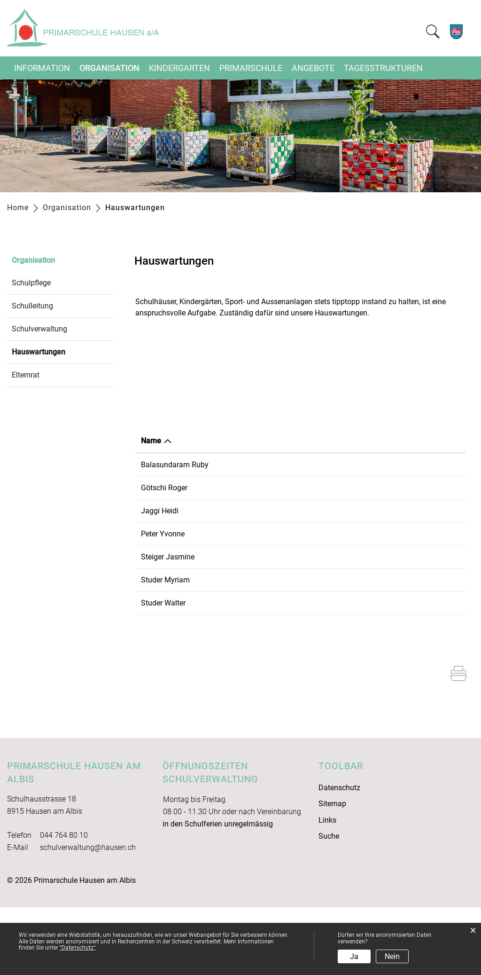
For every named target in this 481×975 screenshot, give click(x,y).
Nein (392, 956)
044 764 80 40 (436, 636)
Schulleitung (32, 305)
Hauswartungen (61, 351)
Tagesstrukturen (383, 68)
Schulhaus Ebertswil (356, 521)
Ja (354, 956)
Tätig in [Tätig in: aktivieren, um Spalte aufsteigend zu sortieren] (335, 440)
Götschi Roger (164, 499)
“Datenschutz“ (77, 947)
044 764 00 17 (436, 578)
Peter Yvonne (163, 578)
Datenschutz (339, 855)
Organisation (109, 68)
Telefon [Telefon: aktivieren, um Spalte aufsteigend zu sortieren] (425, 440)
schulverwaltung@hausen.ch (88, 915)
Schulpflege (31, 282)
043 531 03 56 (436, 499)
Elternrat (25, 374)
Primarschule (250, 68)
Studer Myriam (165, 636)
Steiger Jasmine (167, 602)
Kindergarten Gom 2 (356, 613)
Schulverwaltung (39, 328)
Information (42, 68)
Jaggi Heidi (159, 544)
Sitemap (332, 871)
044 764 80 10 (64, 902)
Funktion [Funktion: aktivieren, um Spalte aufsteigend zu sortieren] (232, 440)
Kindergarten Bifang (356, 578)
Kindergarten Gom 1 (356, 602)
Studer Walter (163, 670)
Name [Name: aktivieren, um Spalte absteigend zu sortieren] (151, 440)
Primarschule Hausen (358, 636)
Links (327, 887)
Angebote (313, 68)
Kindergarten (179, 68)
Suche (328, 903)
